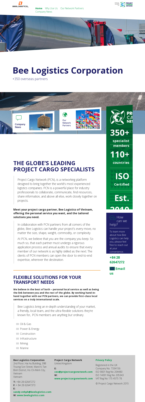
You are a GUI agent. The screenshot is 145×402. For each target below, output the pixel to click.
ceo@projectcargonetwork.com (73, 371)
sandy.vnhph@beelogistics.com (32, 391)
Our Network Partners (72, 8)
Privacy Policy (104, 360)
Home (39, 8)
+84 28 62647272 (117, 259)
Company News (43, 11)
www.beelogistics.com (30, 395)
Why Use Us (51, 8)
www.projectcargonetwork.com (73, 378)
